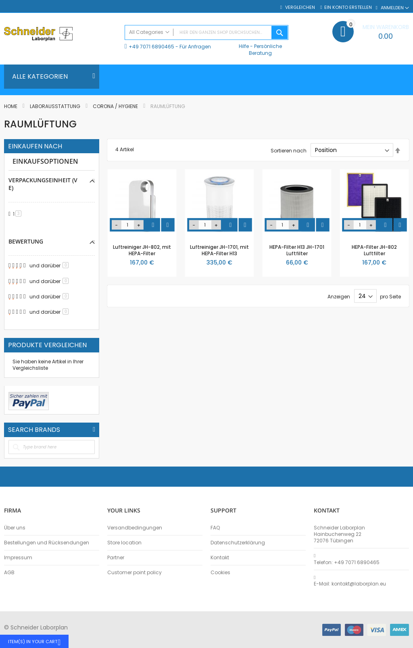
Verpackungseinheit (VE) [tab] (42, 184)
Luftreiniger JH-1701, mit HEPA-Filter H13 (219, 250)
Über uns (14, 528)
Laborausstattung (55, 106)
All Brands (94, 429)
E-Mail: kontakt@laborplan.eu (350, 584)
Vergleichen (299, 7)
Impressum (18, 557)
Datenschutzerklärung (238, 543)
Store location (124, 543)
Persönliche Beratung (265, 49)
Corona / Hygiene (116, 106)
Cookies (220, 572)
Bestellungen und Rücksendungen (46, 543)
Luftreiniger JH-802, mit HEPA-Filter (142, 250)
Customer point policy (134, 572)
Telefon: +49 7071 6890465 (347, 562)
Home (11, 106)
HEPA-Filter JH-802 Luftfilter (374, 250)
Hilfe (244, 46)
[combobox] (206, 32)
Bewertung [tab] (25, 241)
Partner (115, 557)
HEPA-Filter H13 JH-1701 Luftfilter (296, 250)
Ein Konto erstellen (348, 7)
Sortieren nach (289, 150)
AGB (9, 572)
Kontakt (220, 557)
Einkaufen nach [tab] (35, 146)
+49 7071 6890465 (151, 46)
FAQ (215, 528)
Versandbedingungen (134, 528)
